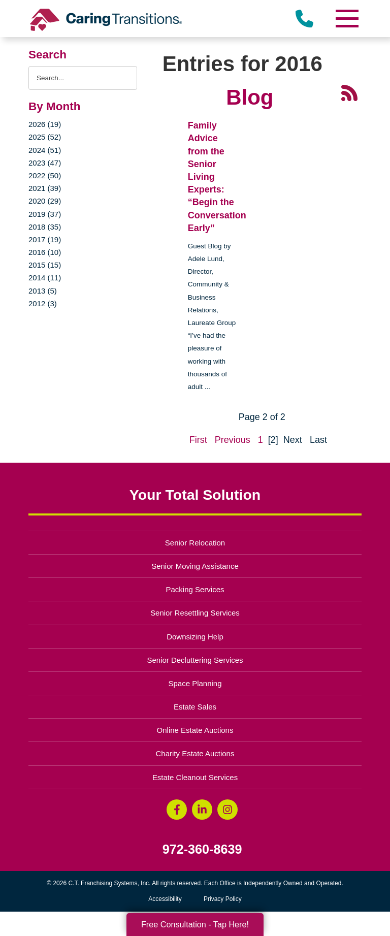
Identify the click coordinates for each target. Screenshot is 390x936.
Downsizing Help (195, 636)
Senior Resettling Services (195, 612)
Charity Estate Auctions (195, 753)
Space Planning (195, 683)
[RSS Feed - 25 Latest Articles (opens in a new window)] (349, 92)
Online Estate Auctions (195, 730)
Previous (232, 440)
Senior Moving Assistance (195, 566)
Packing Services (195, 589)
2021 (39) (44, 188)
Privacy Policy (223, 898)
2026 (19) (44, 124)
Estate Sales (195, 706)
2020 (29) (44, 201)
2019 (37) (44, 214)
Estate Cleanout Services (195, 777)
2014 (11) (44, 277)
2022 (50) (44, 175)
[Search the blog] (82, 78)
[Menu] (346, 18)
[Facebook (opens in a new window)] (177, 809)
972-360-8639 (202, 849)
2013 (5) (42, 290)
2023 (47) (44, 162)
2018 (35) (44, 226)
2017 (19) (44, 239)
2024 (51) (44, 150)
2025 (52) (44, 137)
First (198, 440)
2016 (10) (44, 252)
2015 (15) (44, 265)
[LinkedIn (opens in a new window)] (202, 809)
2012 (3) (42, 303)
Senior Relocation (195, 542)
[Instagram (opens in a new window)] (227, 809)
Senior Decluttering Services (195, 660)
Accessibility (164, 898)
